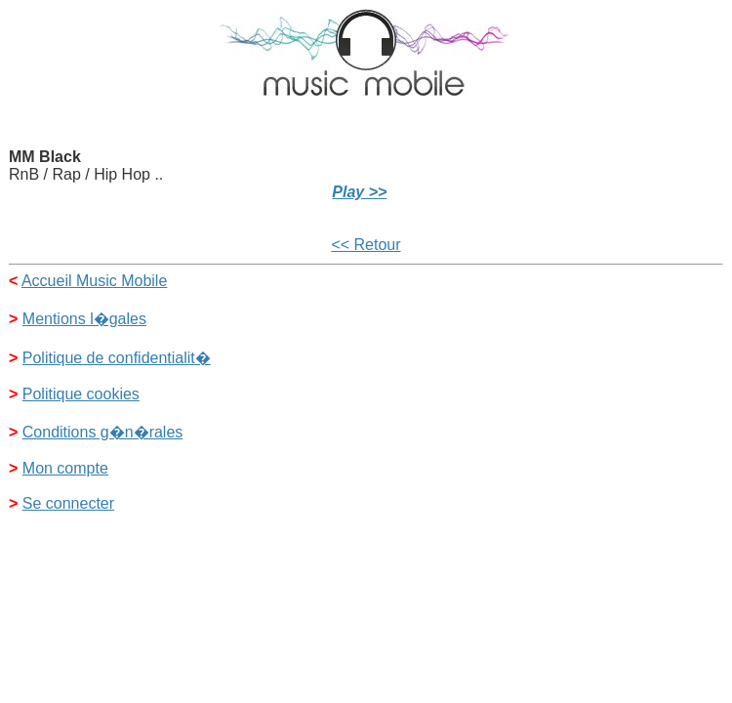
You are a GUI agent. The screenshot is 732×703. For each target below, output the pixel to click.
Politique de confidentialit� (116, 358)
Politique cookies (81, 394)
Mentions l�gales (84, 318)
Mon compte (65, 468)
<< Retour (365, 244)
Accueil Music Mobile (94, 280)
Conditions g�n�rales (102, 432)
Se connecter (68, 503)
